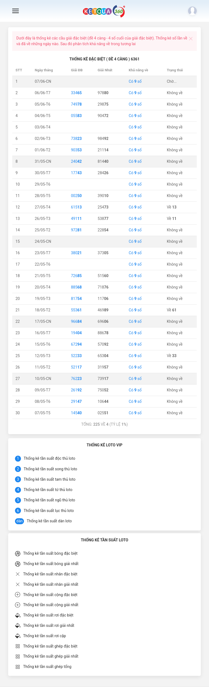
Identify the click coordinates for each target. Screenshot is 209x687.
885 (76, 287)
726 (76, 276)
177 (76, 173)
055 (76, 116)
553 (76, 310)
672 (76, 344)
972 (76, 230)
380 (76, 253)
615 (76, 207)
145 (76, 413)
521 (76, 367)
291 (76, 401)
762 (76, 378)
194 (76, 333)
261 (76, 390)
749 (76, 104)
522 (76, 356)
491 (76, 218)
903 (76, 150)
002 (76, 196)
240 (76, 161)
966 (76, 321)
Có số (135, 81)
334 (76, 93)
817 (76, 298)
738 (76, 138)
